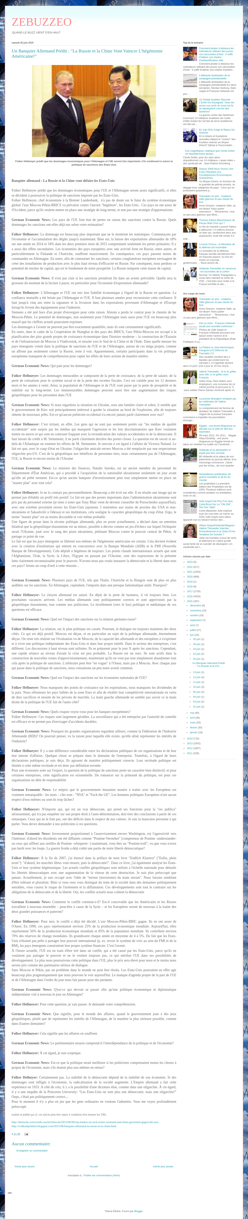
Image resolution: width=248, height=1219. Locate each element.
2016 (190, 596)
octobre (194, 615)
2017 (190, 591)
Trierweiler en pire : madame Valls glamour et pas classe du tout (216, 199)
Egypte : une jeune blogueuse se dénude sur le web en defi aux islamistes (217, 428)
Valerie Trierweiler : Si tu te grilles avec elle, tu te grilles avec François (217, 374)
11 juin (197, 682)
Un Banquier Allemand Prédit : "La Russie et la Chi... (208, 665)
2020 (190, 576)
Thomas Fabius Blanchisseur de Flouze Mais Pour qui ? (217, 222)
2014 (190, 738)
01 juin (197, 706)
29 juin (197, 644)
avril (192, 717)
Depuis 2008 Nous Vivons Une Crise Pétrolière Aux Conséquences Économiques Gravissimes (216, 173)
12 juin (197, 677)
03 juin (197, 701)
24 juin (197, 649)
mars (193, 722)
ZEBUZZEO (42, 21)
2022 (190, 566)
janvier (194, 732)
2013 (190, 743)
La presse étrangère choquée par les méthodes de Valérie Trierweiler (217, 401)
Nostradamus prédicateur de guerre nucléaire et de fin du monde (215, 477)
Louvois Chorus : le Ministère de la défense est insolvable (217, 246)
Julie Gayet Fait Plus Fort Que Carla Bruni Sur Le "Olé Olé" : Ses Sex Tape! (216, 504)
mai (192, 712)
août (193, 625)
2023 (190, 561)
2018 (190, 586)
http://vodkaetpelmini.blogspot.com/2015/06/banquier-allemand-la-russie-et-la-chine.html (64, 1126)
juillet (193, 630)
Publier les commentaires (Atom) (102, 1175)
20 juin (197, 658)
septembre (196, 620)
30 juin (197, 639)
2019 (190, 581)
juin (192, 634)
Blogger (138, 1211)
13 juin (197, 672)
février (194, 727)
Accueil (94, 1166)
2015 (190, 601)
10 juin (197, 686)
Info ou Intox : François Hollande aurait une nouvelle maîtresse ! (217, 325)
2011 (190, 753)
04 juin (197, 696)
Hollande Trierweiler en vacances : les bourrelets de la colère (217, 270)
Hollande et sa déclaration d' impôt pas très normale (215, 451)
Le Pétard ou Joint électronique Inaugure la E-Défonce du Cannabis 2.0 (216, 350)
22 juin (197, 653)
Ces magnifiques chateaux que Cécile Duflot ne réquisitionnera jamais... (210, 152)
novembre (196, 610)
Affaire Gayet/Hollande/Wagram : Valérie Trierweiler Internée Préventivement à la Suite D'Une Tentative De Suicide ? (217, 530)
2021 (190, 571)
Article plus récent (24, 1166)
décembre (196, 605)
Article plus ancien (163, 1166)
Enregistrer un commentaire (31, 1150)
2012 (190, 748)
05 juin (197, 691)
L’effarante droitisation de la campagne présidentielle (214, 77)
